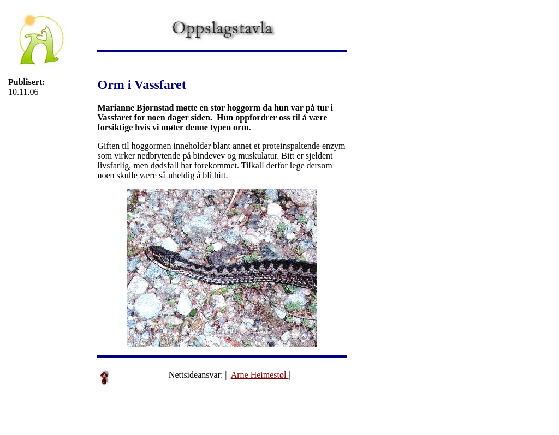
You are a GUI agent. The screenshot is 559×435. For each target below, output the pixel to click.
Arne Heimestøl (260, 374)
